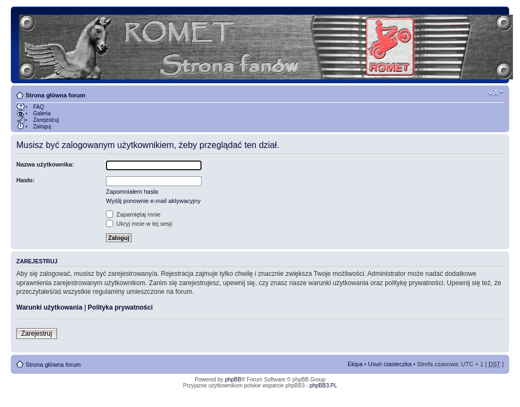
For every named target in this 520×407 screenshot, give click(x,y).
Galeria (42, 113)
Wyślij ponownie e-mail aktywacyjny (153, 201)
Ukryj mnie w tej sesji (139, 223)
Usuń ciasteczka (389, 364)
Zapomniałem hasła (132, 191)
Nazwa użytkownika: (45, 164)
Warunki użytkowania (49, 307)
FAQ (38, 107)
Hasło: (25, 180)
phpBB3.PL (323, 385)
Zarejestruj (46, 120)
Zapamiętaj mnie (133, 214)
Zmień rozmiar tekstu (496, 93)
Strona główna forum (55, 95)
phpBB (233, 380)
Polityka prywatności (120, 307)
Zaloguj (42, 127)
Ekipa (355, 364)
